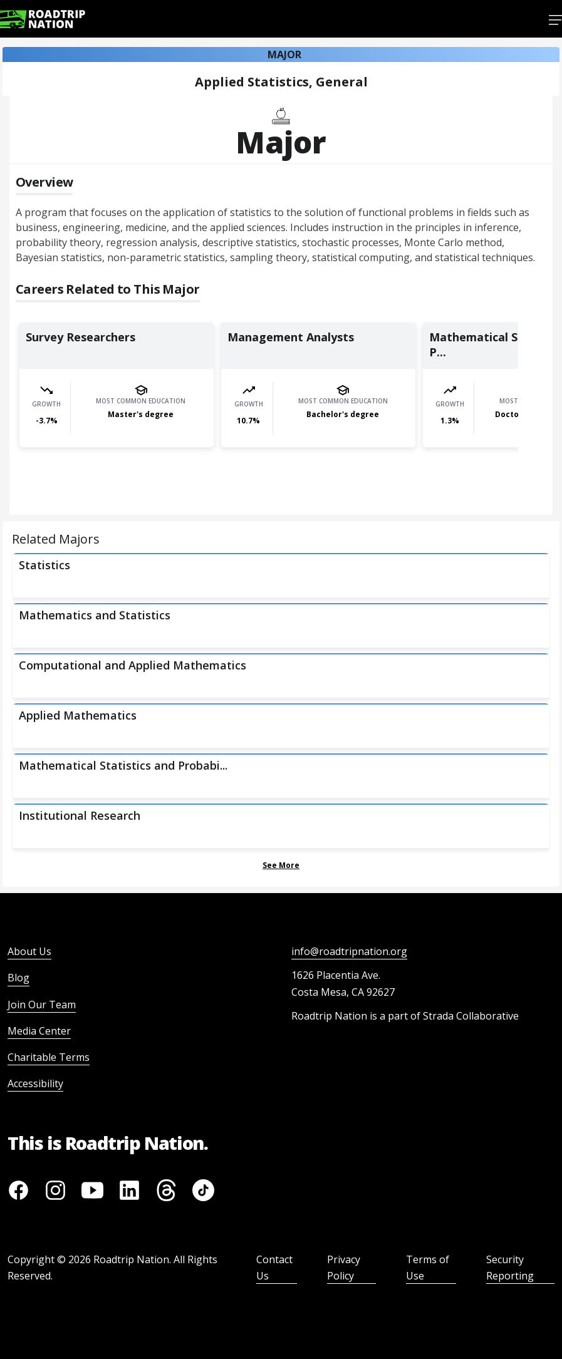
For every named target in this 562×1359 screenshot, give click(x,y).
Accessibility (35, 1083)
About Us (29, 951)
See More (281, 865)
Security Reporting (510, 1268)
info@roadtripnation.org (349, 951)
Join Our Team (42, 1004)
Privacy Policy (343, 1268)
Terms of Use (427, 1268)
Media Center (39, 1031)
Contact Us (274, 1268)
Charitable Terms (49, 1057)
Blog (18, 977)
